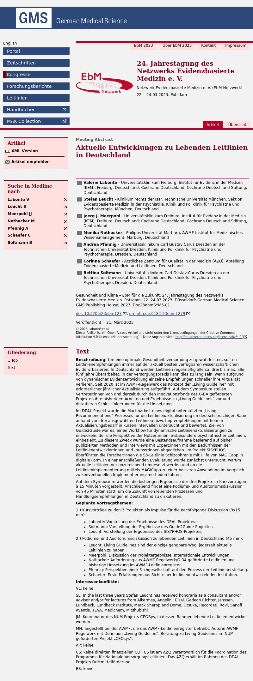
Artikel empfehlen (30, 162)
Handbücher (21, 109)
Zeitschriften (21, 62)
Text (11, 367)
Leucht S (17, 206)
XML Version (24, 151)
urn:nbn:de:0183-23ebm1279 (157, 313)
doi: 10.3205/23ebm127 (99, 313)
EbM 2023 (143, 45)
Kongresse (18, 74)
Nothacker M (21, 221)
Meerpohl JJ (20, 214)
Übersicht (237, 125)
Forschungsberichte (29, 86)
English (10, 43)
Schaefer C (19, 235)
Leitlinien (17, 97)
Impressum (235, 45)
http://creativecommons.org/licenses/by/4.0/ (209, 337)
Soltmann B (20, 242)
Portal (13, 51)
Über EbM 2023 (177, 45)
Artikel (213, 125)
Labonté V (18, 199)
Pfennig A (18, 228)
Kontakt (208, 45)
